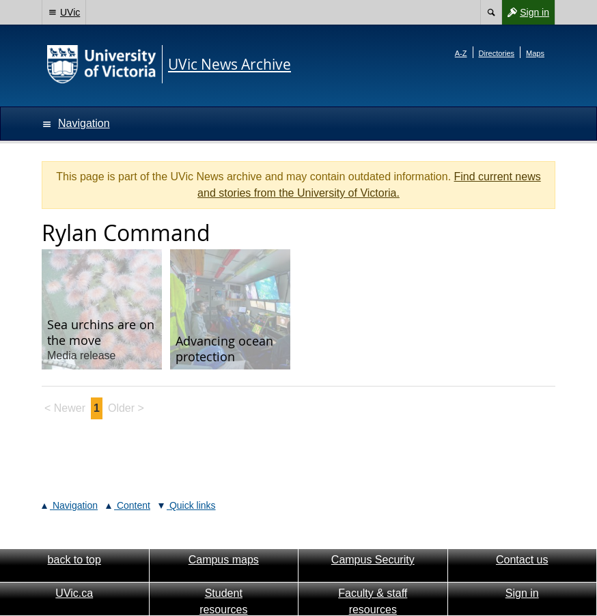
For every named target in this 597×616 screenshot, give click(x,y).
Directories (497, 53)
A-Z (461, 53)
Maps (535, 53)
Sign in (525, 12)
